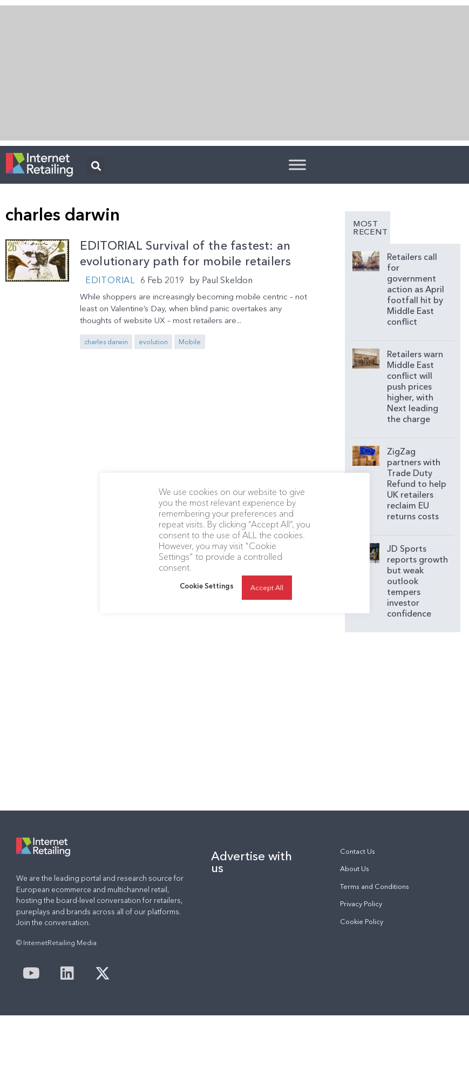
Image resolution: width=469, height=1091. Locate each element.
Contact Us (357, 851)
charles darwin (106, 342)
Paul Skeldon (227, 280)
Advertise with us (251, 861)
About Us (354, 869)
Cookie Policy (361, 922)
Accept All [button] (266, 603)
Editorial (110, 280)
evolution (153, 342)
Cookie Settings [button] (207, 602)
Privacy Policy (361, 904)
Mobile (190, 342)
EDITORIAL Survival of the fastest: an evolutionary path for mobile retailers (185, 253)
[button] (96, 166)
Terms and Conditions (374, 886)
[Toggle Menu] (297, 164)
